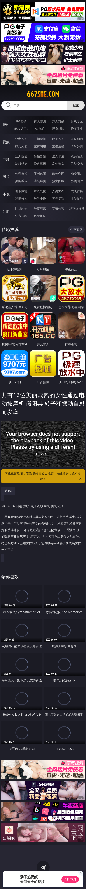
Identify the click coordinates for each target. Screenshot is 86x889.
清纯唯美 (40, 181)
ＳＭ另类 (77, 146)
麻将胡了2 (21, 129)
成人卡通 (58, 156)
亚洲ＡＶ (21, 139)
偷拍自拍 (40, 156)
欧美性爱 (77, 156)
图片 (6, 176)
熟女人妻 (21, 146)
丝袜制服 (40, 146)
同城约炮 (21, 208)
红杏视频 (21, 216)
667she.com (43, 94)
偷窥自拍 (21, 173)
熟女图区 (58, 181)
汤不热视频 (76, 208)
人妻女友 (58, 191)
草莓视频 (58, 208)
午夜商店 (40, 208)
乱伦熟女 (58, 163)
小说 (6, 194)
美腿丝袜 (21, 181)
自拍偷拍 (40, 139)
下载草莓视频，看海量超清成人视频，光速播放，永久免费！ (43, 476)
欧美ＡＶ (58, 139)
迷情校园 (21, 198)
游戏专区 (77, 121)
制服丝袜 (21, 163)
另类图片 (77, 181)
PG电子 (21, 121)
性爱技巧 (77, 198)
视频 (6, 141)
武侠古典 (77, 191)
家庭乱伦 (40, 191)
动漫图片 (77, 173)
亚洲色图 (40, 173)
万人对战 (58, 121)
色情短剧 (40, 216)
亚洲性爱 (21, 156)
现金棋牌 (58, 129)
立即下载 (70, 879)
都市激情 (21, 191)
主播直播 (58, 146)
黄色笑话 (58, 198)
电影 (6, 159)
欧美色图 (58, 173)
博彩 (6, 124)
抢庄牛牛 (77, 129)
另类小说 (40, 198)
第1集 (8, 491)
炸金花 (39, 129)
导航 (6, 211)
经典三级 (40, 163)
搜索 (76, 105)
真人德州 (40, 121)
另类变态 (77, 163)
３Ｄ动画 (77, 139)
